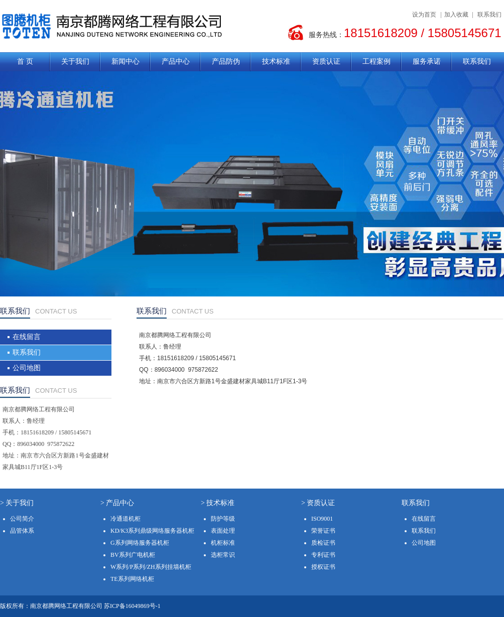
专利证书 (323, 554)
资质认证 (326, 61)
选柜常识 (223, 554)
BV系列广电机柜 (132, 554)
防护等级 (223, 518)
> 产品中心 (117, 503)
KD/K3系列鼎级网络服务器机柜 (152, 530)
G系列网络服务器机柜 (139, 542)
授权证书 (323, 566)
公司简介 (22, 518)
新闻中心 (125, 61)
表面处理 (223, 530)
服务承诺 (427, 61)
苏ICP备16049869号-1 (132, 605)
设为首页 (424, 14)
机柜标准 (223, 542)
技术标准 (276, 61)
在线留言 (27, 337)
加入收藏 (456, 14)
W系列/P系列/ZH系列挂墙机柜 (150, 566)
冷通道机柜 (125, 518)
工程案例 (376, 61)
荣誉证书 (323, 530)
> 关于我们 (17, 503)
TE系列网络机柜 (132, 578)
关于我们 (75, 61)
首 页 (25, 61)
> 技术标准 (217, 503)
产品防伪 (226, 61)
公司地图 (27, 368)
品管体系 (22, 530)
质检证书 (323, 542)
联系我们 (489, 14)
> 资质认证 (318, 503)
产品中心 (176, 61)
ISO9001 (322, 518)
